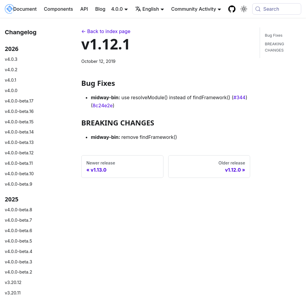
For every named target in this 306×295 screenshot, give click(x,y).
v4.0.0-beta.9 (18, 184)
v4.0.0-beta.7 (18, 220)
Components (58, 9)
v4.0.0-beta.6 (18, 230)
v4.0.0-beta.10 (19, 173)
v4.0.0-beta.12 (19, 152)
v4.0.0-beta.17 (19, 100)
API (84, 9)
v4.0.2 (11, 69)
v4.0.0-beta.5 (18, 240)
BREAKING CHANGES (274, 47)
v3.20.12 (13, 282)
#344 (239, 97)
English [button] (147, 9)
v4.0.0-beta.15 (19, 121)
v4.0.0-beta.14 (19, 131)
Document (25, 9)
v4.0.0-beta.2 (18, 271)
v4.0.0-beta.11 (19, 163)
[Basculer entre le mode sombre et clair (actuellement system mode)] (244, 9)
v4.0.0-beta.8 (18, 209)
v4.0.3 (11, 59)
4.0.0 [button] (117, 9)
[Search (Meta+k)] (276, 9)
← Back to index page (105, 31)
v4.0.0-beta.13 (19, 142)
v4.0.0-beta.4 (18, 251)
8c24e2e (103, 105)
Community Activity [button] (193, 9)
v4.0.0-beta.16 (19, 111)
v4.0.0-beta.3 (18, 261)
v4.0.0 (11, 90)
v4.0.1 (10, 80)
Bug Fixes (273, 35)
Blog (100, 9)
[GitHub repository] (232, 9)
